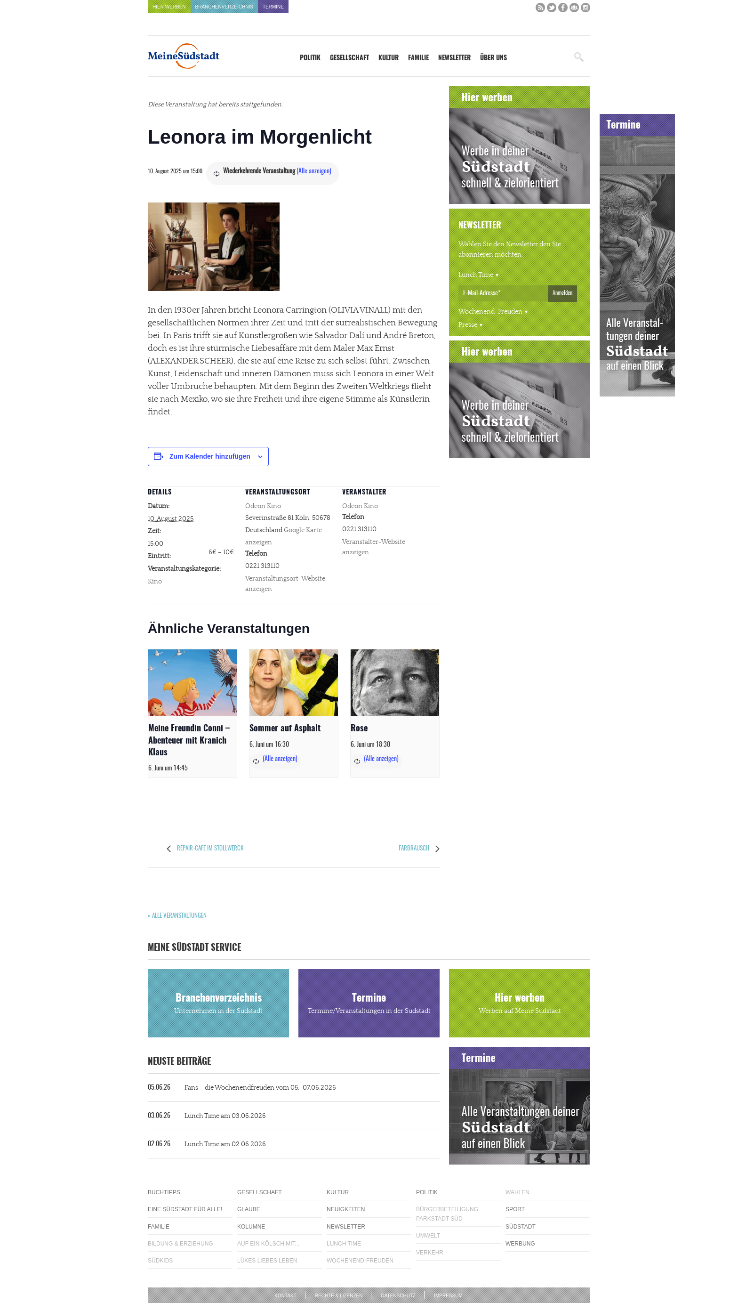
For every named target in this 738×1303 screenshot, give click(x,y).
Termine (273, 6)
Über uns (493, 58)
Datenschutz (398, 1295)
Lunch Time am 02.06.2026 (207, 1144)
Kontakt (285, 1295)
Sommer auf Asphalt (285, 729)
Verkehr (429, 1252)
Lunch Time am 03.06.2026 (207, 1116)
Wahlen (517, 1192)
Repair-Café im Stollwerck (209, 849)
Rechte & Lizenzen (339, 1295)
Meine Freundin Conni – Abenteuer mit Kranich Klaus (189, 741)
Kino (155, 581)
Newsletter (454, 58)
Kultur (388, 58)
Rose (359, 729)
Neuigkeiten (346, 1209)
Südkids (160, 1260)
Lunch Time (475, 275)
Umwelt (428, 1235)
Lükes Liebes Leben (267, 1260)
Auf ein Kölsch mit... (268, 1243)
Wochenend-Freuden (490, 312)
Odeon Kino (263, 506)
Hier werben (169, 6)
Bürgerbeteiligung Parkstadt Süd (447, 1214)
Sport (515, 1209)
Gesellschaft (349, 58)
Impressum (448, 1295)
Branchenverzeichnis (224, 6)
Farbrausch (415, 849)
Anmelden (562, 293)
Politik (310, 58)
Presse (467, 325)
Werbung (520, 1243)
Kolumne (251, 1226)
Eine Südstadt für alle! (185, 1209)
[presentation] (192, 682)
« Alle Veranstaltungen (177, 916)
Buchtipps (164, 1192)
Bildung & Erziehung (180, 1243)
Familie (418, 58)
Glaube (248, 1209)
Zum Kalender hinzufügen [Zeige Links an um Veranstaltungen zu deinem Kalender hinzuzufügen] (209, 456)
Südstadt (520, 1226)
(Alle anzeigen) (314, 171)
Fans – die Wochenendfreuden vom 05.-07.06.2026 (242, 1088)
